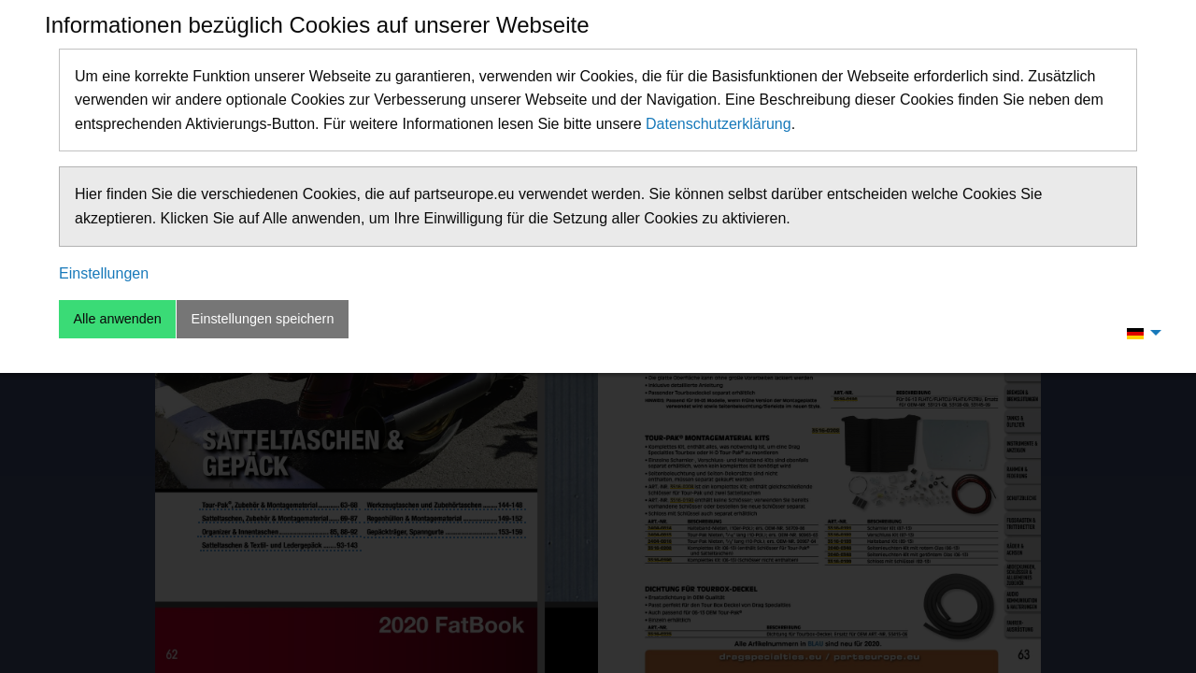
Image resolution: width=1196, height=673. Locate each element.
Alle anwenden (117, 318)
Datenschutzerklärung (718, 124)
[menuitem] (1139, 333)
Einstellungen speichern (263, 318)
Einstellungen (104, 273)
